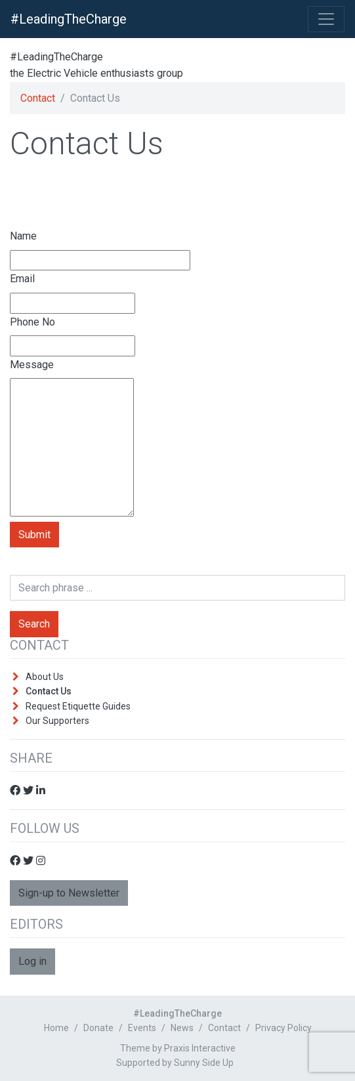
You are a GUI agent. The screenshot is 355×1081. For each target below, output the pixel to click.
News (182, 1028)
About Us (45, 676)
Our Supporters (57, 720)
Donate (98, 1028)
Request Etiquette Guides (78, 706)
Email (22, 278)
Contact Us (49, 691)
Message (32, 364)
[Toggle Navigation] (326, 19)
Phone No (32, 322)
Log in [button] (32, 961)
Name (23, 236)
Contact (37, 98)
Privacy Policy (283, 1028)
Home (56, 1028)
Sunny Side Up (204, 1062)
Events (142, 1028)
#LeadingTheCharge (68, 19)
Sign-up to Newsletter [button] (68, 893)
